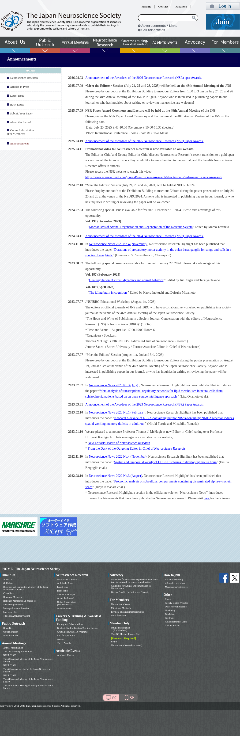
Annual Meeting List (13, 647)
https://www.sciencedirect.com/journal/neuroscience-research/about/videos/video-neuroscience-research (153, 177)
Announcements (64, 608)
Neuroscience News (120, 604)
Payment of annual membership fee (127, 612)
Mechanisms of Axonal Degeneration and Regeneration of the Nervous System (141, 227)
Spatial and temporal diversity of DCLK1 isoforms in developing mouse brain (165, 462)
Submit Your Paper (21, 113)
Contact (163, 6)
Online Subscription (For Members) (20, 132)
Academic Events (65, 655)
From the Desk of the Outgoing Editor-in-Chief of (136, 448)
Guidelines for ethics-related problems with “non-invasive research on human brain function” (134, 580)
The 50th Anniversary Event (16, 616)
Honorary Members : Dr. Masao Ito (20, 600)
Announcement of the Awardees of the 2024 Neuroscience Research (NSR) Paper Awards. (144, 236)
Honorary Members (12, 597)
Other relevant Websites (176, 606)
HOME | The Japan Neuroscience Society (31, 569)
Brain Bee (8, 628)
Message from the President (16, 608)
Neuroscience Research (24, 78)
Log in (114, 641)
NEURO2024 (9, 665)
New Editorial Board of (119, 443)
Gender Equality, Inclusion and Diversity (130, 592)
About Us (7, 579)
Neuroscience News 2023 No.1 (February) (117, 412)
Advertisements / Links (176, 621)
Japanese (181, 6)
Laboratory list (10, 612)
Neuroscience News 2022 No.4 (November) (117, 456)
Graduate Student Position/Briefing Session (77, 628)
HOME (146, 6)
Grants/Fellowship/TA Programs (72, 631)
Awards (60, 639)
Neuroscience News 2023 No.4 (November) (117, 244)
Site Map (169, 618)
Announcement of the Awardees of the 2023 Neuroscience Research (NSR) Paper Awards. (144, 404)
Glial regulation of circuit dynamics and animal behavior (126, 280)
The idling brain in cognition (108, 292)
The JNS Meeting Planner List (17, 651)
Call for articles (172, 625)
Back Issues (17, 104)
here (207, 498)
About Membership (174, 579)
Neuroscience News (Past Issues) (126, 645)
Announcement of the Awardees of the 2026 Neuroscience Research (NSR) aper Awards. (143, 78)
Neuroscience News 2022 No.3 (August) (115, 476)
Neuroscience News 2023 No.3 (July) (113, 385)
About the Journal (20, 122)
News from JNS (10, 635)
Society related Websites (176, 603)
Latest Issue (17, 95)
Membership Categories (176, 587)
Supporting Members (13, 604)
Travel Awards (64, 643)
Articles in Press (19, 86)
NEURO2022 (9, 675)
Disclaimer (170, 614)
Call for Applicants (66, 635)
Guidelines (8, 583)
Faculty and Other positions (70, 624)
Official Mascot (10, 631)
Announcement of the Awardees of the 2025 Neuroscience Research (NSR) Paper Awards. (144, 141)
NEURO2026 (9, 655)
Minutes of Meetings (121, 608)
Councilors (8, 593)
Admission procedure (175, 583)
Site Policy (170, 610)
